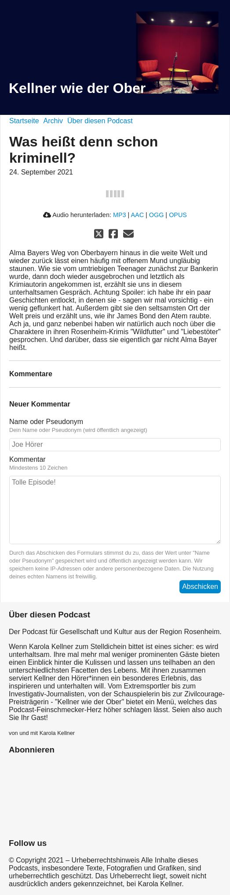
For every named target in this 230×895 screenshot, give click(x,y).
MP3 (119, 214)
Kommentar (27, 459)
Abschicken (200, 586)
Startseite (24, 121)
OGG (156, 214)
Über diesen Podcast (100, 121)
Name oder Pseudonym (46, 421)
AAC (137, 214)
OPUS (178, 214)
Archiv (53, 121)
